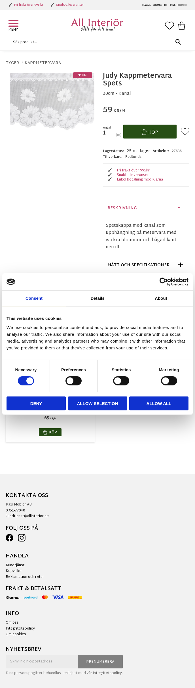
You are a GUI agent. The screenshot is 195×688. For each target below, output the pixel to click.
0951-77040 (15, 510)
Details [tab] (97, 298)
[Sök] (177, 42)
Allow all (159, 403)
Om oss (12, 622)
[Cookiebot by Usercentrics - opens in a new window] (163, 282)
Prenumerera (100, 661)
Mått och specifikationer (138, 265)
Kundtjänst (15, 565)
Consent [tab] (34, 298)
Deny (36, 403)
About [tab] (161, 298)
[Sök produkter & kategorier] (96, 42)
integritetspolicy (107, 673)
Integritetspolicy (20, 628)
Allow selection (97, 403)
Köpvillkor (14, 571)
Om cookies (16, 634)
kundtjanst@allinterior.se (27, 516)
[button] (14, 24)
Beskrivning (122, 208)
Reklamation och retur (25, 577)
